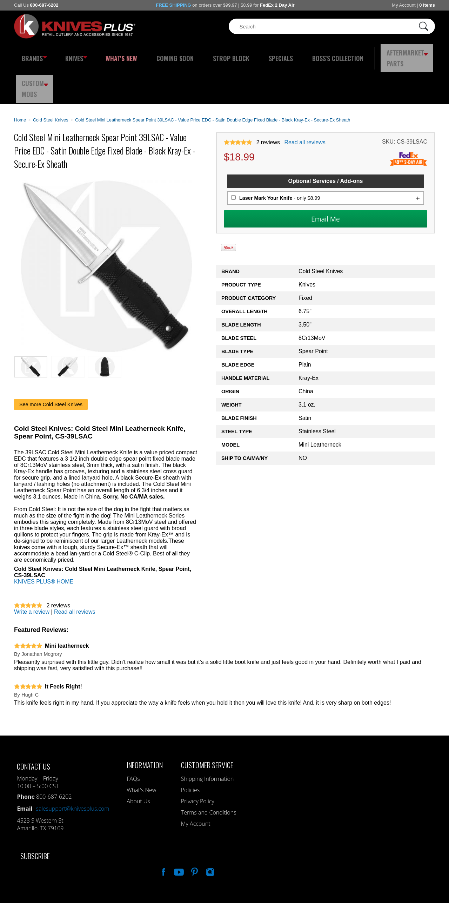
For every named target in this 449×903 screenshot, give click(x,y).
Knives (71, 54)
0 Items (427, 5)
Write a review (31, 573)
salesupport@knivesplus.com (72, 770)
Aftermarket (366, 54)
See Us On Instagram (209, 832)
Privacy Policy (197, 762)
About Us (138, 762)
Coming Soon (159, 54)
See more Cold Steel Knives (50, 366)
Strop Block (208, 54)
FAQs (133, 740)
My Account (403, 5)
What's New (112, 54)
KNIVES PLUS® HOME (43, 543)
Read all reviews (304, 104)
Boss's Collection (301, 54)
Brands (32, 54)
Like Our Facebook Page (163, 832)
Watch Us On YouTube (178, 832)
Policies (190, 751)
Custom (416, 54)
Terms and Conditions (208, 774)
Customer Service (207, 726)
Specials (251, 54)
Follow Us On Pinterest (194, 832)
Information (145, 726)
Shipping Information (207, 740)
